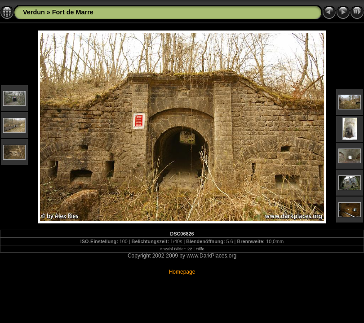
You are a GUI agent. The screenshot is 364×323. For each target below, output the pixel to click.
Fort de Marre (72, 12)
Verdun (34, 12)
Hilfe (200, 248)
